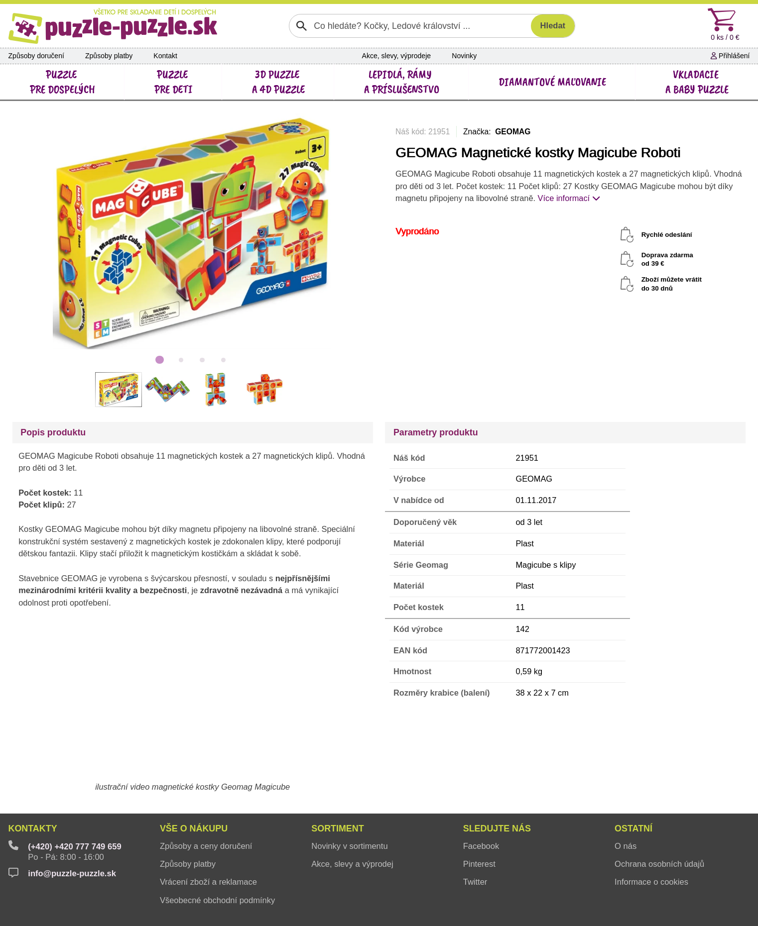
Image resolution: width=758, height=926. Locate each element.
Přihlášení (730, 56)
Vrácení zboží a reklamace (208, 882)
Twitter (475, 882)
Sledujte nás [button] (497, 828)
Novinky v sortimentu (349, 846)
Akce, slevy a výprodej (352, 864)
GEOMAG (512, 131)
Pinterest (479, 864)
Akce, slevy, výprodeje (396, 56)
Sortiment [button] (337, 828)
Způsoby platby (108, 56)
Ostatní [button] (633, 828)
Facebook (481, 846)
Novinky (464, 56)
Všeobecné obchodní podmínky (217, 900)
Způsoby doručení (36, 56)
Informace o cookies (651, 882)
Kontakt (165, 56)
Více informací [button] (569, 198)
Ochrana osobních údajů (659, 864)
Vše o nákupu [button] (194, 828)
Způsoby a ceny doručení (206, 846)
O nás (625, 846)
